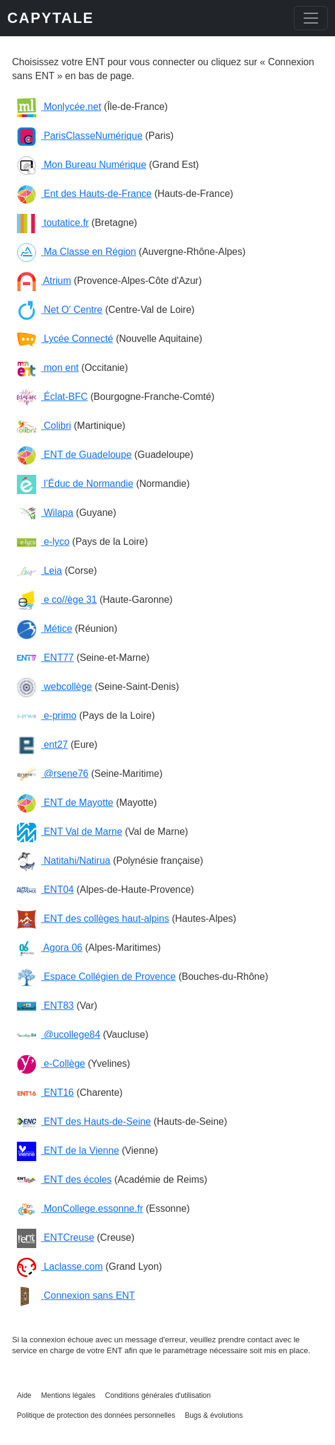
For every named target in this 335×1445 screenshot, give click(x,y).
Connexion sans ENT (76, 1295)
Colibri (44, 425)
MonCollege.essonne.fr (80, 1208)
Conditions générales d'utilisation (158, 1395)
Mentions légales (68, 1395)
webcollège (54, 686)
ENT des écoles (64, 1179)
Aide (24, 1395)
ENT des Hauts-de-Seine (84, 1121)
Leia (39, 570)
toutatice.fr (53, 222)
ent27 (42, 744)
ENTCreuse (55, 1237)
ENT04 (45, 889)
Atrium (44, 280)
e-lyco (43, 541)
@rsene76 (53, 773)
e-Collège (51, 1063)
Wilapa (45, 512)
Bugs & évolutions (214, 1415)
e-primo (47, 715)
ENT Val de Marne (70, 831)
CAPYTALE (50, 18)
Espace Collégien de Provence (96, 976)
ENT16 (45, 1092)
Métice (44, 628)
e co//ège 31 (57, 599)
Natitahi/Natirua (63, 860)
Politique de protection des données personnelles (96, 1415)
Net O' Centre (60, 309)
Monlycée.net (59, 106)
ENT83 (45, 1005)
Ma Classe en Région (76, 251)
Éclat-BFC (52, 396)
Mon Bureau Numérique (81, 164)
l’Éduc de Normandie (75, 483)
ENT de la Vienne (68, 1150)
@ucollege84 (58, 1034)
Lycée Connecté (65, 338)
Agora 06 (50, 947)
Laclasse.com (60, 1266)
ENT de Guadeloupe (74, 454)
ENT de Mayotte (65, 802)
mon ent (47, 367)
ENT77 (45, 657)
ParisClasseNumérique (79, 135)
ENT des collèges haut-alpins (93, 918)
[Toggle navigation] (311, 18)
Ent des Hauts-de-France (84, 193)
